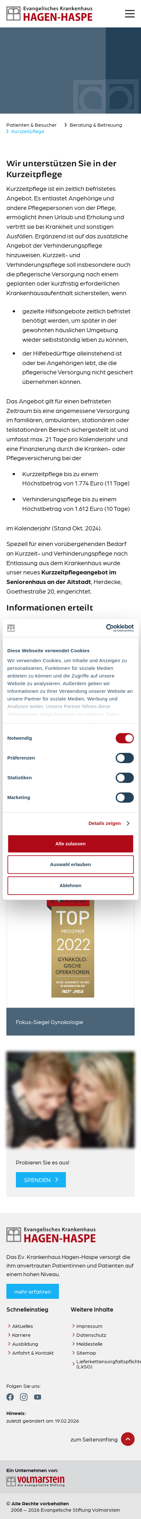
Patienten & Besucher (31, 125)
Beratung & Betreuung (96, 125)
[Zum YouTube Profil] (37, 1397)
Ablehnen (70, 885)
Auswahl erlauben (70, 864)
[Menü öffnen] (130, 14)
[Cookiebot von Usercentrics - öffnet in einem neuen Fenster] (106, 628)
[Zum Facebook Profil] (10, 1397)
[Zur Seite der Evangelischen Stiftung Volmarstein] (70, 1482)
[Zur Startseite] (49, 13)
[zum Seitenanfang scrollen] (103, 1439)
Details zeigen (104, 823)
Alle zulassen (70, 843)
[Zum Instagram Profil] (23, 1397)
